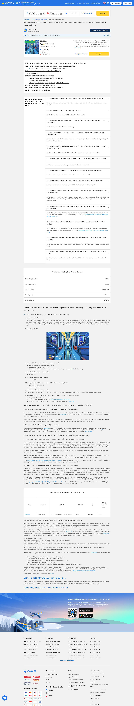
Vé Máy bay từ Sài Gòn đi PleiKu (76, 655)
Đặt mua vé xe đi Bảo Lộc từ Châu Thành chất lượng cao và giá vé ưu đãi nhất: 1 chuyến (55, 63)
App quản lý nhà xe (95, 679)
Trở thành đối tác (96, 3)
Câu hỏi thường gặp (73, 689)
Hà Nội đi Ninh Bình (95, 641)
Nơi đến (51, 12)
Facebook (50, 690)
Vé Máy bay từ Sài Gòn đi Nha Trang (77, 644)
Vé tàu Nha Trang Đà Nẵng (53, 652)
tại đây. (52, 573)
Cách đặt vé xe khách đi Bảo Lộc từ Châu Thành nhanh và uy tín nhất (43, 87)
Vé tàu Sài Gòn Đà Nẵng (52, 647)
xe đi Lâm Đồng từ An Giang (38, 20)
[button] (77, 99)
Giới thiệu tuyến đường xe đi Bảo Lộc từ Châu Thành (39, 75)
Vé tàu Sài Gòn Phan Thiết (53, 644)
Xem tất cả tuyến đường (67, 660)
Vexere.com (63, 414)
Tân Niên (72, 369)
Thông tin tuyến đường (31, 73)
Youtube (50, 695)
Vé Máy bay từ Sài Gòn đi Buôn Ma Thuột (77, 658)
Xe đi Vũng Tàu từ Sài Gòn (31, 644)
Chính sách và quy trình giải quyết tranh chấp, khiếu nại (77, 685)
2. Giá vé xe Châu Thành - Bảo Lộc (38, 80)
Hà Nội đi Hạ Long (95, 644)
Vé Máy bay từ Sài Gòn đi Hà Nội (76, 647)
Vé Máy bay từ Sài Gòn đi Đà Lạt (76, 652)
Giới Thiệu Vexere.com (52, 674)
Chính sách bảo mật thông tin (75, 679)
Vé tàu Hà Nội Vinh (51, 658)
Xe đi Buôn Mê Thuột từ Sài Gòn (32, 641)
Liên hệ (48, 682)
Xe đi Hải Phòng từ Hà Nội (31, 655)
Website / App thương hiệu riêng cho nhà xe (99, 685)
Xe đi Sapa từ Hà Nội (29, 652)
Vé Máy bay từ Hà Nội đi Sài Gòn (76, 641)
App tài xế (92, 682)
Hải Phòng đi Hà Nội (95, 658)
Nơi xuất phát (32, 12)
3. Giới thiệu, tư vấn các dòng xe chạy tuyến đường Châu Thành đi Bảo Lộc (49, 83)
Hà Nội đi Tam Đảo (95, 649)
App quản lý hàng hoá (95, 695)
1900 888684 (72, 401)
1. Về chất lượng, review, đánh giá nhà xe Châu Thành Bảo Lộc (46, 78)
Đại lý (91, 701)
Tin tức (47, 679)
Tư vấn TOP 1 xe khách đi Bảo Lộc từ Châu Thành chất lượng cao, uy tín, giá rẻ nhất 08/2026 (50, 66)
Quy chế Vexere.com (73, 677)
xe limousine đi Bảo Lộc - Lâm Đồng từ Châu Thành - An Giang (44, 460)
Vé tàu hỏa (49, 638)
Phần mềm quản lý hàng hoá (97, 692)
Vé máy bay (72, 638)
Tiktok (49, 693)
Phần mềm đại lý (94, 698)
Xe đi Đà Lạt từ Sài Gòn (30, 649)
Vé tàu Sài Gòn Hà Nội (52, 649)
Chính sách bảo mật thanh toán (76, 682)
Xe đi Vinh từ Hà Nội (29, 658)
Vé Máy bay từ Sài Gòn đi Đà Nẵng (77, 649)
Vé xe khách (27, 19)
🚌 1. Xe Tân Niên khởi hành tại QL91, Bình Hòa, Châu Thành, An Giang (48, 68)
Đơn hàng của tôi (70, 3)
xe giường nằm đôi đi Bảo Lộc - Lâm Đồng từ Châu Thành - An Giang (46, 482)
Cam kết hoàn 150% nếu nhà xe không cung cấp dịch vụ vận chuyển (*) (27, 3)
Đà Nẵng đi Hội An (95, 652)
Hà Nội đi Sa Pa (94, 647)
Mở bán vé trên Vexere (83, 3)
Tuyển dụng (49, 677)
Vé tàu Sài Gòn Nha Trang (53, 641)
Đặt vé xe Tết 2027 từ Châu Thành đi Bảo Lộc (37, 90)
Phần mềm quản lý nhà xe (97, 676)
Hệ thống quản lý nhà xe (97, 674)
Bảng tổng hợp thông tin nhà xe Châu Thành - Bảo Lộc (40, 85)
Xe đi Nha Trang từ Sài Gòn (31, 647)
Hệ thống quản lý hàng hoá (98, 690)
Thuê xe (93, 638)
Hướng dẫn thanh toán (74, 674)
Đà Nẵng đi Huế (94, 655)
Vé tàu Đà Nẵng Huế (51, 655)
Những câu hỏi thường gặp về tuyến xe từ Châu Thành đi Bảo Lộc (43, 71)
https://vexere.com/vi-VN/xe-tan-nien (60, 399)
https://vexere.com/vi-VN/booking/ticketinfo (84, 570)
